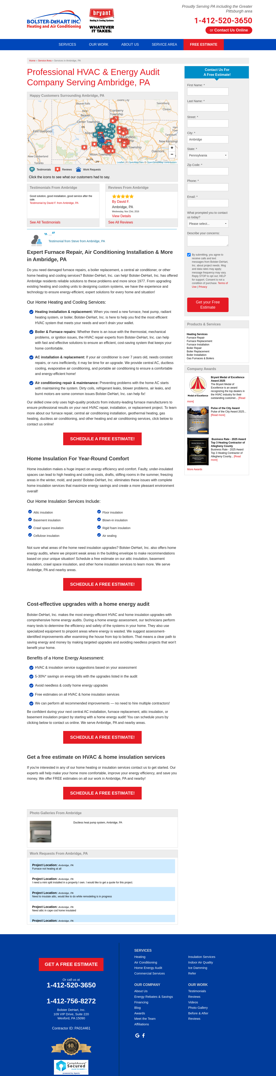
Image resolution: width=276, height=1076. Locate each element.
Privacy (203, 286)
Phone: (193, 181)
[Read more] (218, 415)
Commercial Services (149, 973)
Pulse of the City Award (225, 408)
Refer (192, 973)
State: (192, 149)
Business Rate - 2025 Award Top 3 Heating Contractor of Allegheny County (228, 443)
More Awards (194, 469)
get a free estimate (71, 964)
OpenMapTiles (136, 162)
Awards (139, 1013)
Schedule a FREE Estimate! (102, 438)
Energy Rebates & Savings (153, 996)
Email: (192, 196)
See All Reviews (120, 222)
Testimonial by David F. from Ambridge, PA (54, 203)
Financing (141, 1002)
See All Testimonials (45, 222)
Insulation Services (201, 957)
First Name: (196, 85)
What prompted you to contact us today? (207, 215)
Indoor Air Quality (200, 962)
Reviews (194, 996)
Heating (140, 957)
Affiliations (141, 1024)
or (229, 30)
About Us (141, 991)
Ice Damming (197, 968)
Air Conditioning (145, 962)
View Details (121, 216)
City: (191, 133)
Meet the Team (145, 1018)
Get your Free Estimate (208, 304)
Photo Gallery (198, 1007)
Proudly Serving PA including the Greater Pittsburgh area (217, 8)
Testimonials (197, 991)
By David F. (121, 201)
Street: (192, 117)
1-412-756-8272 (71, 1001)
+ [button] (172, 148)
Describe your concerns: (203, 233)
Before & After (198, 1013)
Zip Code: (194, 165)
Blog (137, 1007)
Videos (193, 1002)
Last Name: (196, 101)
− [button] (172, 154)
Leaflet (120, 162)
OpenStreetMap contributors (162, 162)
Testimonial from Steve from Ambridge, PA (77, 241)
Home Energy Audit (148, 968)
